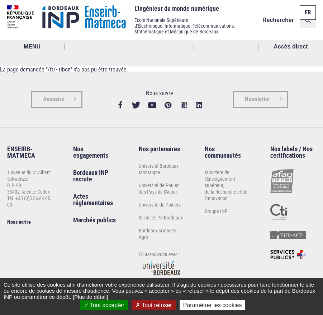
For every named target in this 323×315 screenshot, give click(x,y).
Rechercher (278, 20)
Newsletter (257, 99)
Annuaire (53, 99)
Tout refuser (154, 305)
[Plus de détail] (90, 297)
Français (307, 8)
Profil (161, 46)
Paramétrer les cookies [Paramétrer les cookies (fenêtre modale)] (212, 305)
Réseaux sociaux (226, 46)
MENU (32, 46)
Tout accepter (104, 305)
